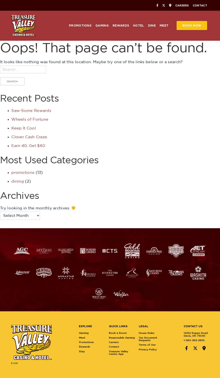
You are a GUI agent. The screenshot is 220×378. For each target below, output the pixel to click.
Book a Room (121, 333)
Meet (164, 25)
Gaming (102, 25)
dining (17, 181)
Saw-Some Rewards (31, 110)
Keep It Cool (23, 128)
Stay (85, 351)
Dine (152, 25)
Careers (182, 5)
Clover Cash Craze (29, 137)
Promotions (80, 25)
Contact (200, 5)
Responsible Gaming (125, 337)
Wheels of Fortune (29, 119)
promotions (22, 172)
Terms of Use (150, 344)
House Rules (150, 333)
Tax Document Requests (151, 339)
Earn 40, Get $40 (28, 146)
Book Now (191, 25)
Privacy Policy (151, 349)
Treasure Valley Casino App (121, 352)
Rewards (121, 25)
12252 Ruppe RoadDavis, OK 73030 (192, 334)
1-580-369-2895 (190, 340)
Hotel (138, 25)
